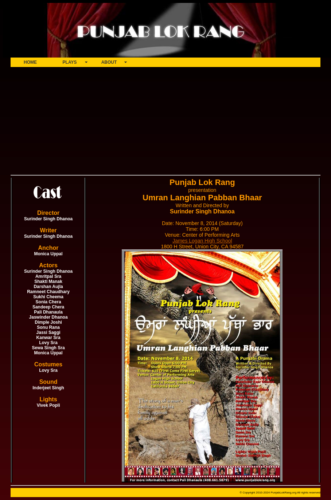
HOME (30, 62)
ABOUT (109, 62)
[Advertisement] (165, 120)
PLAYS (70, 62)
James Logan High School (202, 241)
